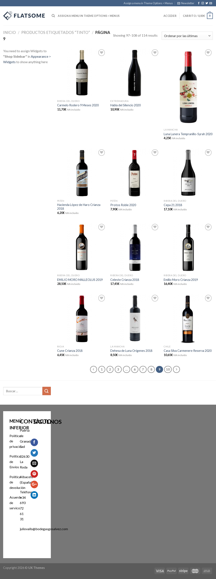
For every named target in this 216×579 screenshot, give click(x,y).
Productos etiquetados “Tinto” (55, 32)
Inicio (9, 32)
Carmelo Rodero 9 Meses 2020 (78, 105)
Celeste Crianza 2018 (124, 279)
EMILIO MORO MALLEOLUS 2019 (80, 279)
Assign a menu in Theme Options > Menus (148, 3)
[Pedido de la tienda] (187, 36)
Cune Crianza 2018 (69, 350)
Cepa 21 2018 (173, 205)
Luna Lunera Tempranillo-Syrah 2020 (188, 134)
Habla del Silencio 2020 (125, 105)
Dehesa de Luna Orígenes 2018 (131, 350)
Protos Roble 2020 (123, 205)
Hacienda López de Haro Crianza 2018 (78, 207)
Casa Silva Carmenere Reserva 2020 (188, 350)
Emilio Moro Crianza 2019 (181, 279)
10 (168, 369)
